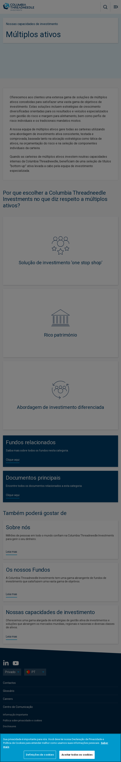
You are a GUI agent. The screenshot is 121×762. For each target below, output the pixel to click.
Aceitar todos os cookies (77, 754)
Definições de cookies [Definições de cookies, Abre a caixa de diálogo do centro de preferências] (40, 754)
